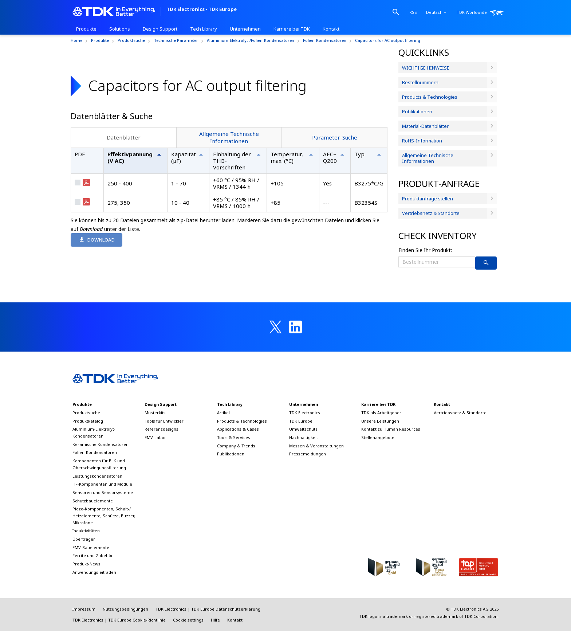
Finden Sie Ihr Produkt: (425, 250)
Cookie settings (188, 620)
